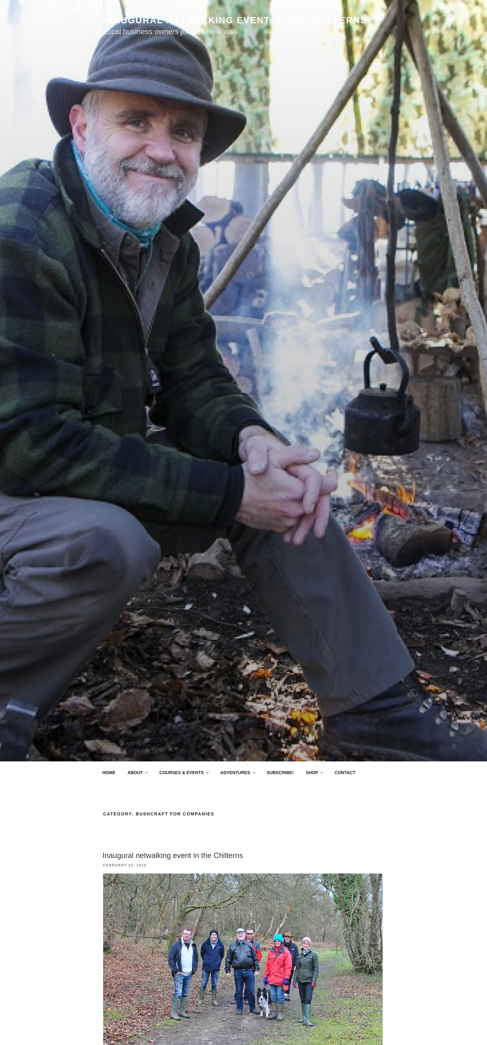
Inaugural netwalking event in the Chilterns (172, 855)
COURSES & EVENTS (184, 772)
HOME (109, 772)
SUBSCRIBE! (280, 772)
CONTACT (345, 772)
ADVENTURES (238, 772)
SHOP (315, 772)
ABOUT (138, 772)
